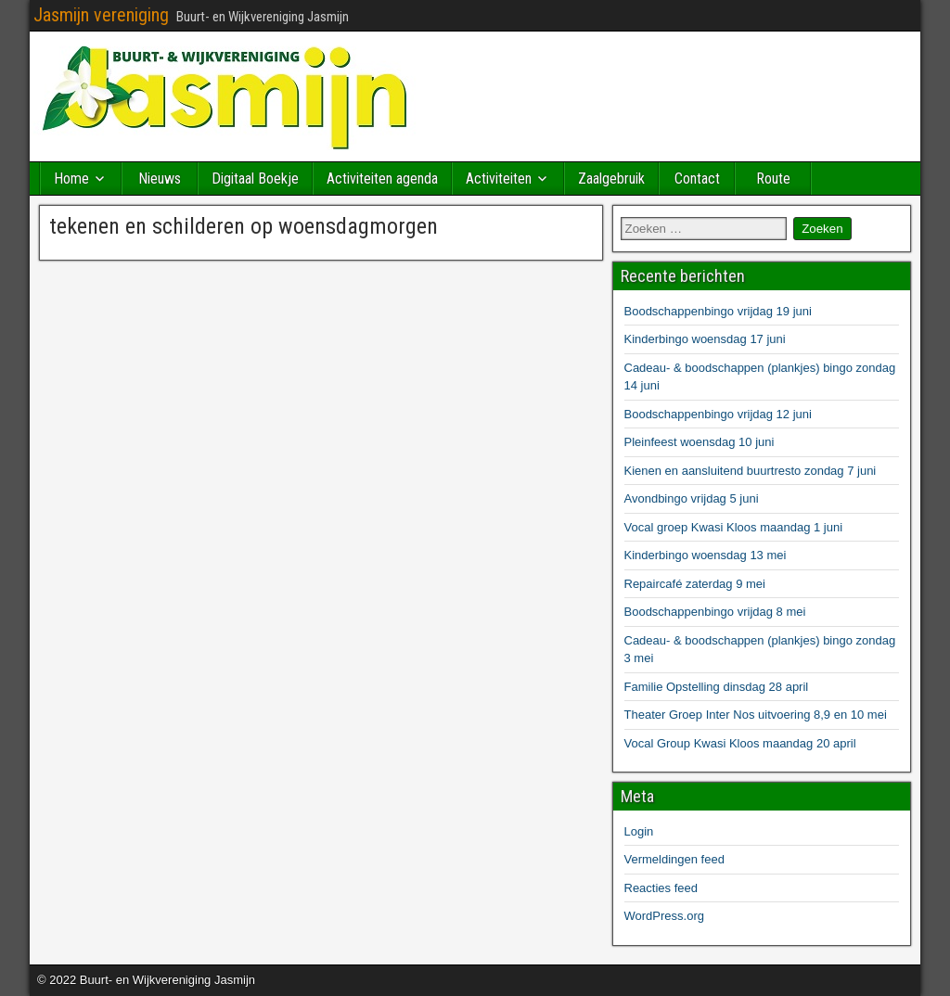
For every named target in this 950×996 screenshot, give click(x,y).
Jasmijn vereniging (101, 15)
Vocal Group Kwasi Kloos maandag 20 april (740, 743)
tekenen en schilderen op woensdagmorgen (243, 226)
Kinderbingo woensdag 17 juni (705, 339)
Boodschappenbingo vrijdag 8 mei (715, 612)
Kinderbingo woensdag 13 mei (705, 555)
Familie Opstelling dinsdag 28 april (716, 687)
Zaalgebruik (611, 178)
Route (773, 178)
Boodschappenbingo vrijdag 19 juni (718, 311)
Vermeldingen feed (674, 859)
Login (639, 831)
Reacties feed (661, 888)
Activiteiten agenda (382, 178)
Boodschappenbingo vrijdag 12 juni (718, 414)
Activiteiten (499, 178)
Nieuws (159, 178)
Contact (697, 178)
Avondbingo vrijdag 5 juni (691, 498)
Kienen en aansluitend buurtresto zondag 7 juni (750, 471)
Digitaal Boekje (255, 178)
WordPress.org (664, 916)
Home (71, 178)
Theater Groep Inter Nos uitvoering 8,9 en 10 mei (755, 714)
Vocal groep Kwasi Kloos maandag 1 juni (733, 527)
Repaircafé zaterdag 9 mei (694, 584)
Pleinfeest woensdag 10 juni (699, 442)
